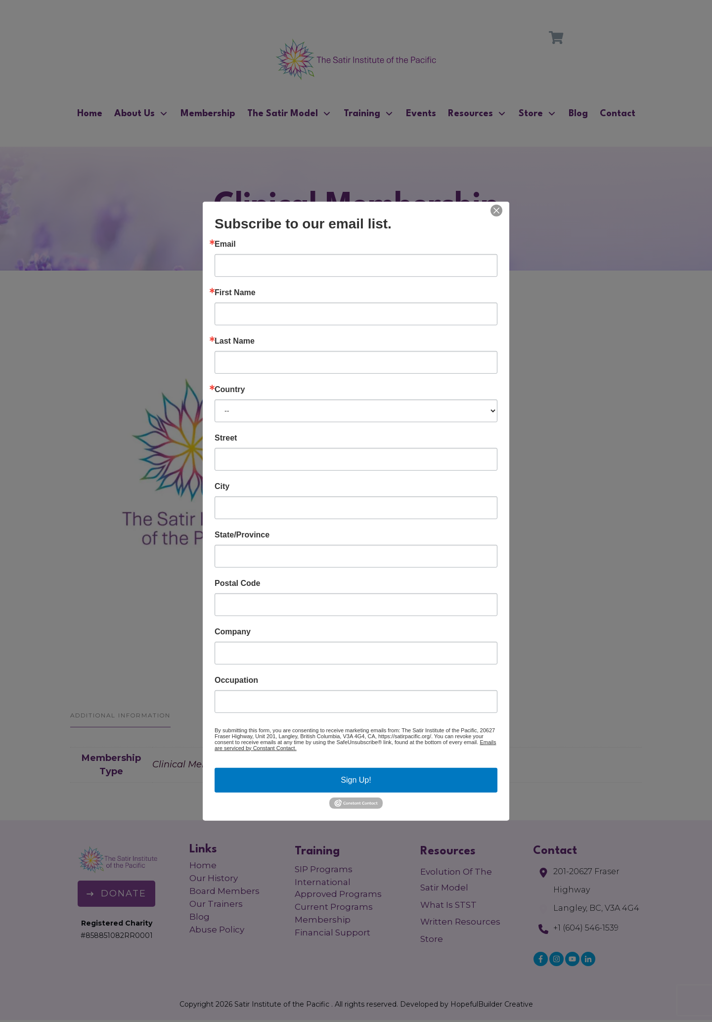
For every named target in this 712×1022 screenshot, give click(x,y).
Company (233, 631)
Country (230, 389)
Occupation (236, 680)
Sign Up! (356, 779)
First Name (235, 292)
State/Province (242, 534)
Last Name (235, 341)
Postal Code (237, 583)
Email (225, 244)
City (222, 486)
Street (226, 438)
